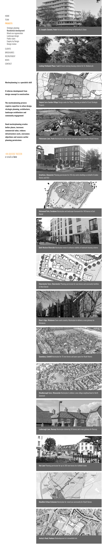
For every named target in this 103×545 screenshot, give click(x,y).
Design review (11, 43)
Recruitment (10, 56)
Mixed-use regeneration (15, 33)
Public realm (11, 38)
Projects (8, 23)
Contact (8, 63)
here (15, 156)
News (7, 59)
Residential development (16, 30)
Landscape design (13, 35)
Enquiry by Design (13, 41)
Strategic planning (13, 27)
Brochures (9, 52)
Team (7, 19)
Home (7, 15)
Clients (8, 48)
